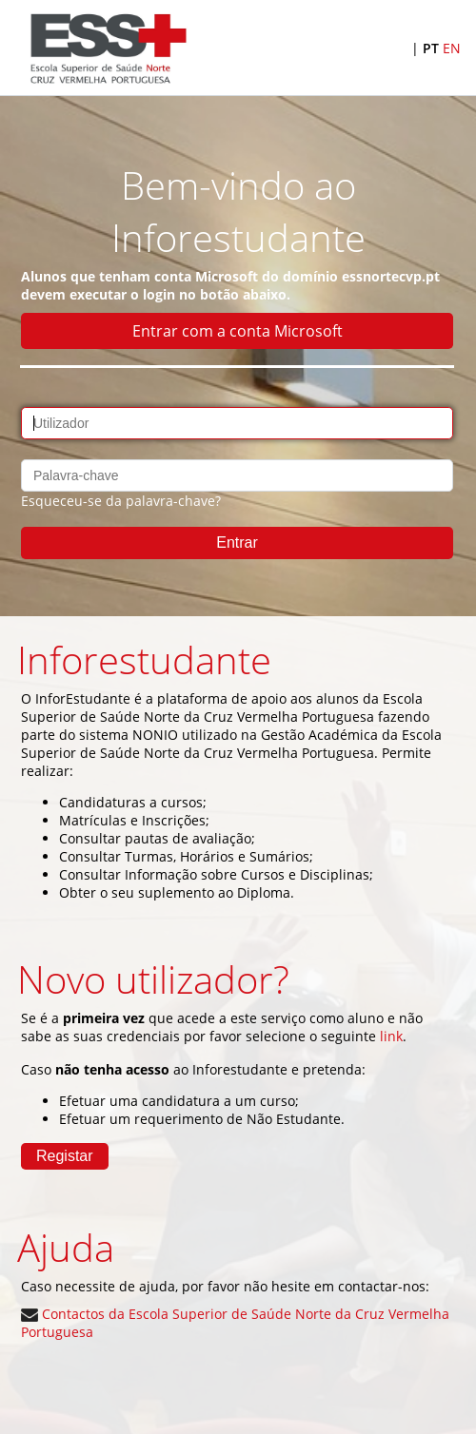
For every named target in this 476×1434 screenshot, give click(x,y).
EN (452, 48)
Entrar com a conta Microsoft (237, 330)
